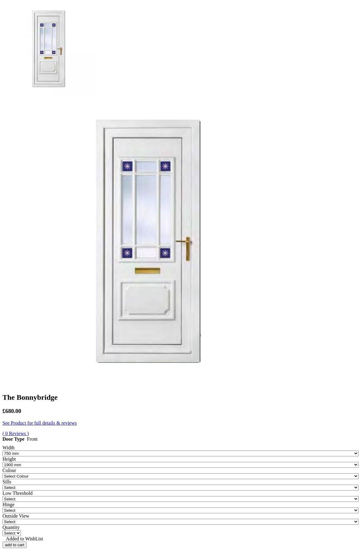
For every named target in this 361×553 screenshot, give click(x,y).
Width (8, 447)
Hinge (8, 504)
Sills (6, 481)
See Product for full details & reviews (39, 423)
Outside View (15, 516)
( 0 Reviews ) (15, 433)
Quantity (11, 527)
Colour (9, 470)
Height (9, 459)
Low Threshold (17, 493)
